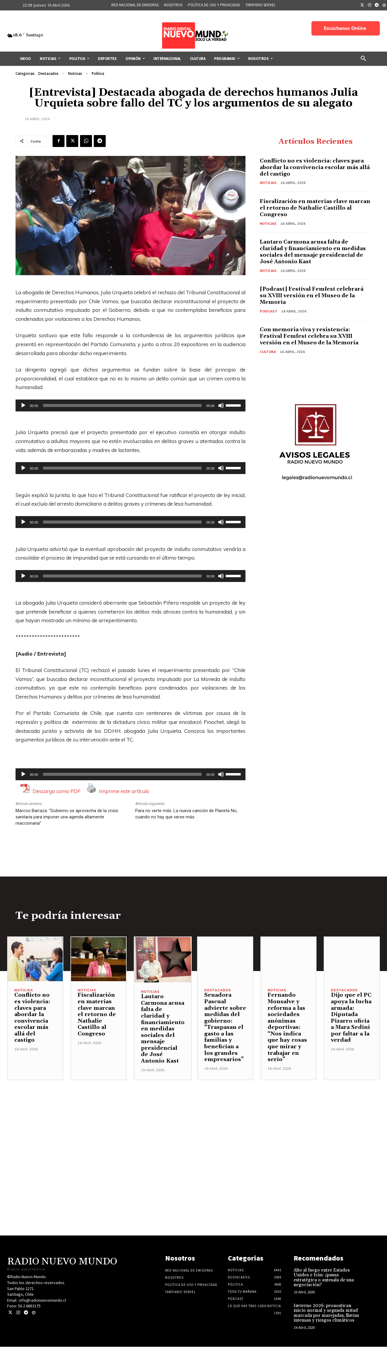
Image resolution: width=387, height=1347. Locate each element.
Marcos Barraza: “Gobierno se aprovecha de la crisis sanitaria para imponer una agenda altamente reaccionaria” (67, 817)
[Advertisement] (193, 1122)
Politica (98, 73)
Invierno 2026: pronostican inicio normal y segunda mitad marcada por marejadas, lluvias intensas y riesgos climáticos (326, 1313)
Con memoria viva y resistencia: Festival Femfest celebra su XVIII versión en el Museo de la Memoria (311, 336)
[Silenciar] (221, 405)
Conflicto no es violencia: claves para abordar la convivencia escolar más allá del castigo (313, 167)
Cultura (268, 351)
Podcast (268, 311)
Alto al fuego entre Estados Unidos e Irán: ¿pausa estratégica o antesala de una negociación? (324, 1278)
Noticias (75, 73)
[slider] (122, 405)
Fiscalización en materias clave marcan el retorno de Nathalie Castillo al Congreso (315, 208)
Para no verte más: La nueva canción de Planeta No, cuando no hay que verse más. (186, 814)
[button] (363, 59)
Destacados (48, 73)
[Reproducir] (23, 405)
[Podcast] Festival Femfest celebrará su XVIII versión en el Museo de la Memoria (312, 295)
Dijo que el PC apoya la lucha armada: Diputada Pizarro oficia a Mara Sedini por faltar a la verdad (351, 1018)
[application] (130, 405)
